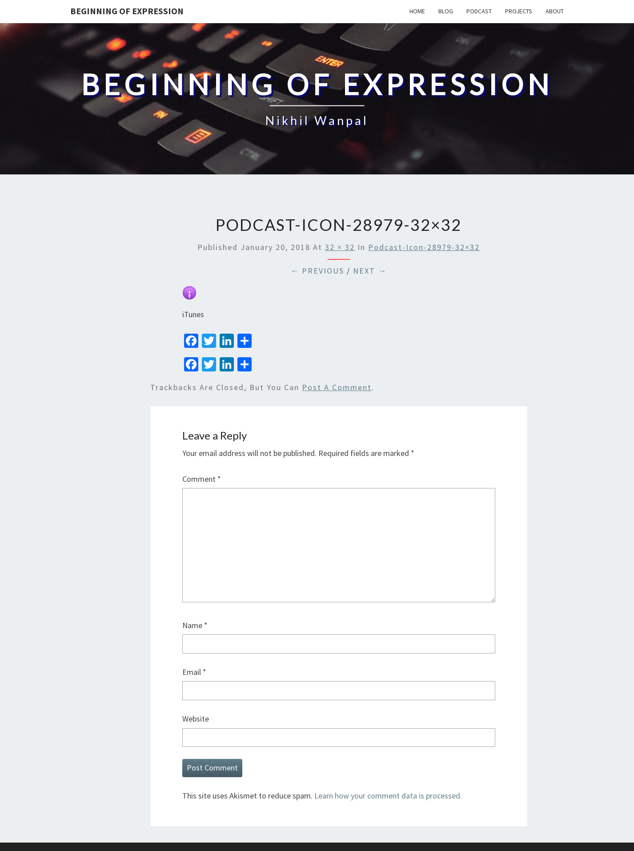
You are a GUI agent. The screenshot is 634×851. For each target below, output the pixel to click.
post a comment (337, 387)
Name (195, 625)
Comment (201, 479)
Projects (518, 11)
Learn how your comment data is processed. (388, 796)
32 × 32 (340, 247)
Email (194, 672)
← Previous (317, 271)
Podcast (479, 11)
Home (417, 11)
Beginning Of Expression (127, 10)
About (555, 11)
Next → (370, 271)
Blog (445, 11)
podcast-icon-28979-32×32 (424, 247)
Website (195, 719)
